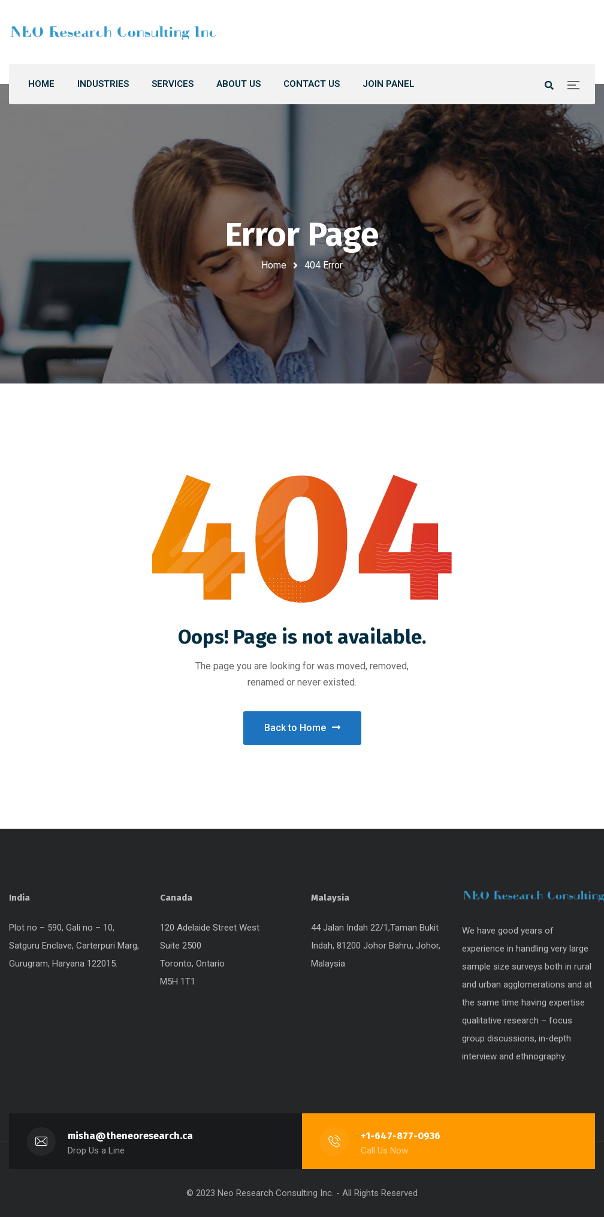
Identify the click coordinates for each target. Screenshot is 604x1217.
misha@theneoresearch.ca (130, 1135)
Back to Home (302, 727)
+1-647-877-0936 (400, 1135)
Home (273, 265)
